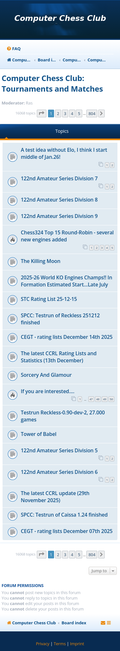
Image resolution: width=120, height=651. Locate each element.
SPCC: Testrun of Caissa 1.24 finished (64, 514)
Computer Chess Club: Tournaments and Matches (52, 83)
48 (98, 399)
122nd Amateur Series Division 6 (59, 471)
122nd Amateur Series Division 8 (59, 199)
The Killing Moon (40, 261)
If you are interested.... (47, 391)
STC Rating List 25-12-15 (49, 299)
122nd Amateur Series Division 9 (59, 216)
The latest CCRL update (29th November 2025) (55, 497)
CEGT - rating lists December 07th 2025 (67, 531)
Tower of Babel (38, 434)
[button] (41, 113)
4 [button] (72, 113)
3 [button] (65, 113)
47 (91, 399)
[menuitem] (13, 48)
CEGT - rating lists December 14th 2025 (67, 336)
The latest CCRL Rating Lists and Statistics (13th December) (59, 357)
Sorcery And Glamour (46, 374)
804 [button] (91, 113)
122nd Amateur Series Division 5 (59, 450)
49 (104, 399)
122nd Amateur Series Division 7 (59, 178)
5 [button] (79, 113)
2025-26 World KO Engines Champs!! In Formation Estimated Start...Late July (66, 281)
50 (111, 399)
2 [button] (58, 113)
